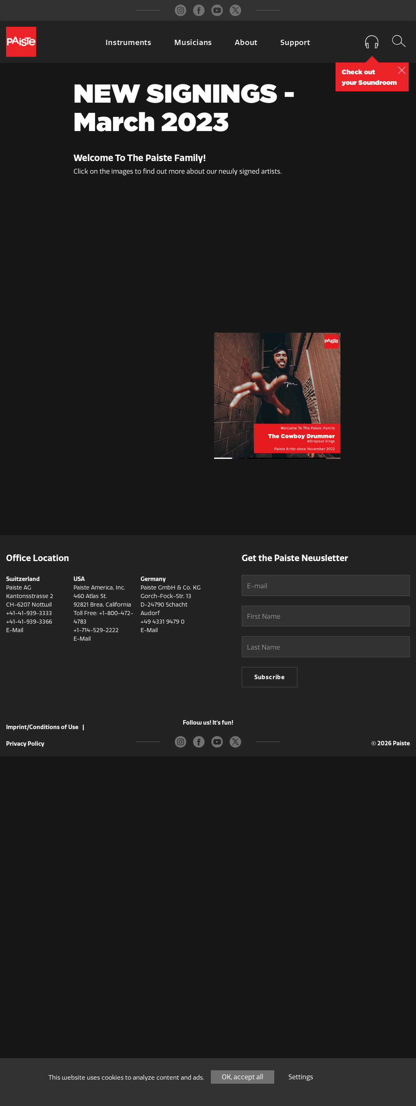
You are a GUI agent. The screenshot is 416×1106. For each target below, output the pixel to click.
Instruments (129, 42)
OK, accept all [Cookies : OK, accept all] (242, 1077)
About (246, 42)
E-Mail (14, 980)
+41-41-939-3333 (29, 963)
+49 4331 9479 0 (162, 971)
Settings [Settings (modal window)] (300, 1077)
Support (295, 42)
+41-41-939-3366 (29, 971)
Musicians (193, 42)
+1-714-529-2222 (96, 980)
